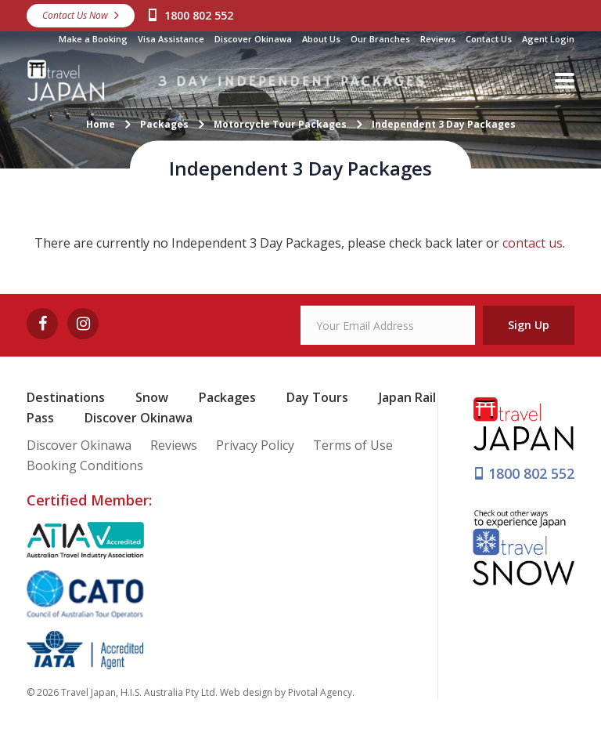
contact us (532, 243)
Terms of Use (353, 445)
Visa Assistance (171, 39)
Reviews (437, 39)
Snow (151, 397)
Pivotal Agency (320, 692)
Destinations (66, 397)
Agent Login (548, 39)
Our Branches (380, 39)
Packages (227, 397)
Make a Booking (93, 39)
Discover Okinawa (253, 39)
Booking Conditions (85, 465)
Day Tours (317, 397)
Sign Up (528, 324)
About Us (321, 39)
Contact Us (489, 39)
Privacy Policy (255, 445)
